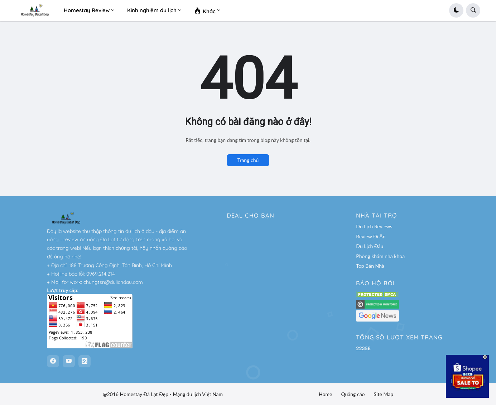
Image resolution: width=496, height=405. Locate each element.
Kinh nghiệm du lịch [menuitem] (152, 10)
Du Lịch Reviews (374, 226)
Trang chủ (248, 160)
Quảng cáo (353, 394)
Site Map (383, 394)
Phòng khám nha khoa (380, 256)
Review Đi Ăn (370, 236)
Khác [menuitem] (205, 10)
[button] (456, 10)
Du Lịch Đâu (369, 246)
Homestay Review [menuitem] (87, 10)
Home (325, 394)
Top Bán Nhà (370, 266)
